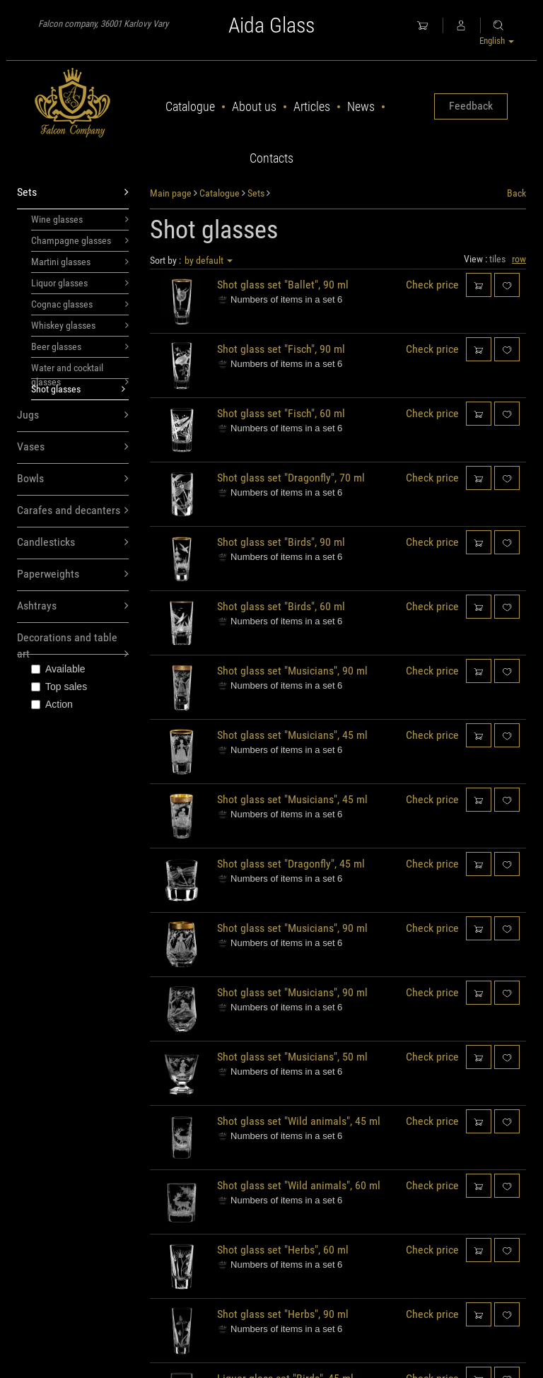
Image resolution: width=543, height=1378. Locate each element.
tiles (497, 258)
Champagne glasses (80, 240)
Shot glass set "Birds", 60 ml (281, 606)
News (361, 106)
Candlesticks (73, 543)
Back (516, 193)
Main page (171, 193)
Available (58, 669)
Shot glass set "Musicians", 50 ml (292, 1056)
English (496, 40)
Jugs (73, 415)
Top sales (59, 686)
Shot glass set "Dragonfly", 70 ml (291, 477)
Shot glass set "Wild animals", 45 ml (298, 1121)
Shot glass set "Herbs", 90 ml (283, 1314)
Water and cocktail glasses (80, 370)
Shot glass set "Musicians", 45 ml (292, 735)
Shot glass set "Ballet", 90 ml (283, 284)
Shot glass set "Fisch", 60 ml (281, 413)
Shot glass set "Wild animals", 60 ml (298, 1185)
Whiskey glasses (80, 325)
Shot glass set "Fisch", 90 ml (281, 349)
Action (52, 704)
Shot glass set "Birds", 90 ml (281, 542)
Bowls (73, 479)
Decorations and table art (73, 643)
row (519, 258)
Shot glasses (78, 389)
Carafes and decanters (73, 511)
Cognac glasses (80, 304)
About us (254, 106)
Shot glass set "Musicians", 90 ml (292, 670)
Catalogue (190, 106)
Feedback (471, 105)
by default (209, 260)
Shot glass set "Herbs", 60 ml (283, 1249)
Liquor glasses (80, 283)
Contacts (271, 158)
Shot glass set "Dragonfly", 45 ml (291, 863)
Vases (73, 447)
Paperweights (73, 574)
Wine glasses (80, 219)
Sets (73, 193)
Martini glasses (80, 262)
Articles (311, 106)
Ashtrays (73, 606)
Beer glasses (80, 346)
